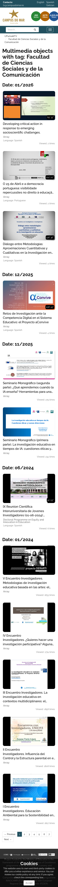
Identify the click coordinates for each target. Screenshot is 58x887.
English (40, 2)
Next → (8, 839)
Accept (29, 883)
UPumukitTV (11, 36)
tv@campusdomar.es (13, 5)
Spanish (50, 2)
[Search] (35, 29)
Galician (50, 5)
